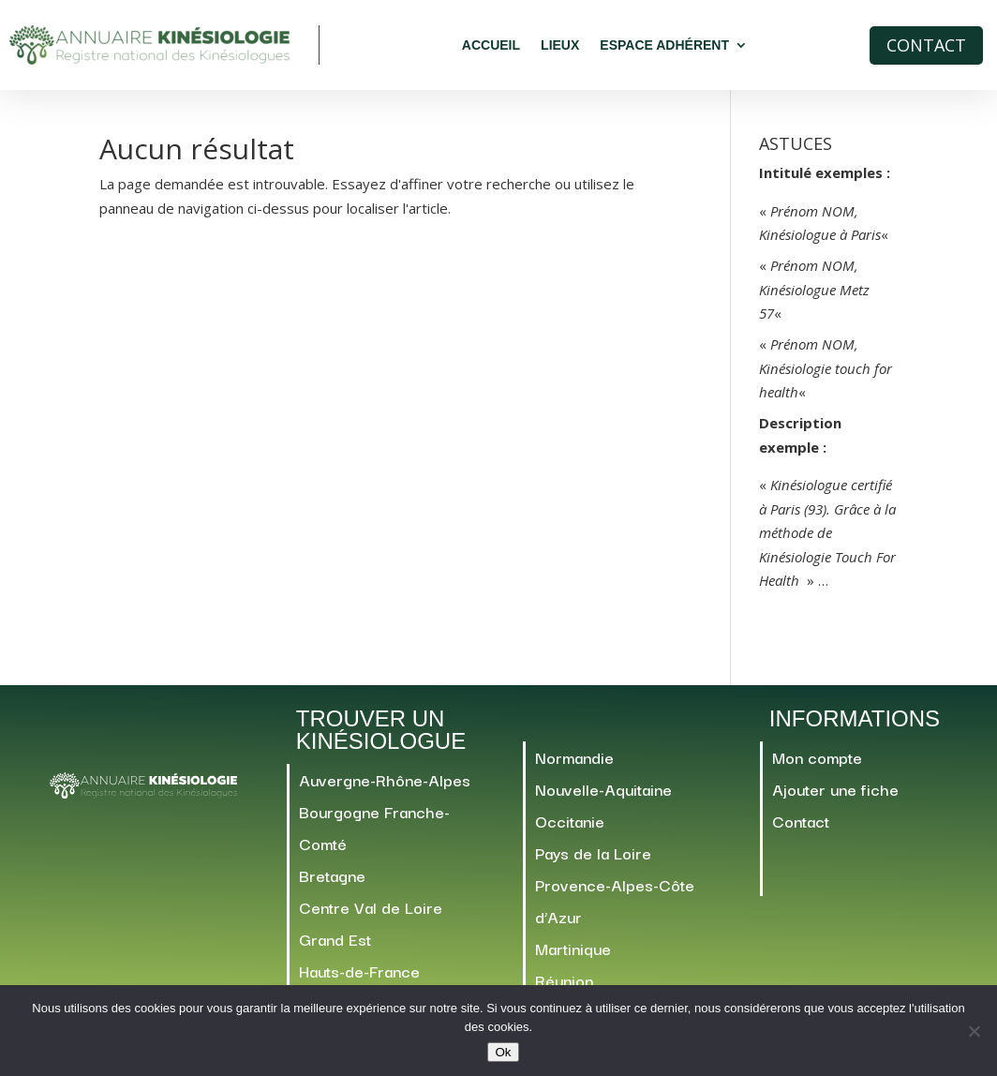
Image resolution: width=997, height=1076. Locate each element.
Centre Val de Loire (370, 915)
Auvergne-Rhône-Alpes (384, 787)
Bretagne (332, 883)
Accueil (491, 44)
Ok (503, 1052)
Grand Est (335, 947)
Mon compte (817, 765)
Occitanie (569, 829)
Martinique (573, 956)
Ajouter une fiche (835, 797)
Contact (926, 45)
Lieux (560, 44)
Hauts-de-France (359, 979)
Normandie (574, 765)
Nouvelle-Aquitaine (603, 797)
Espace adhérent (664, 44)
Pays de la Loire (593, 861)
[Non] (973, 1031)
